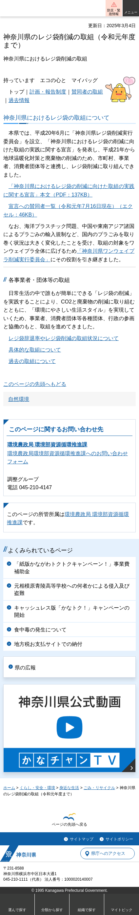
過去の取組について (32, 361)
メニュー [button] (130, 12)
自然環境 (18, 399)
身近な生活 (69, 788)
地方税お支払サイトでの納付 (48, 644)
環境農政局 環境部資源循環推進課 (47, 444)
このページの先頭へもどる (34, 384)
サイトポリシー (119, 839)
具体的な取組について (35, 350)
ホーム (9, 788)
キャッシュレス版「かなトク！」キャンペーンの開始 (71, 611)
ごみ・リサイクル (99, 788)
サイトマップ (81, 839)
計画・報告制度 (48, 92)
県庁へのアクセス (108, 853)
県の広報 (25, 667)
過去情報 (19, 100)
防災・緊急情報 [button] (113, 12)
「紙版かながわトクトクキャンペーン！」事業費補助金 (71, 567)
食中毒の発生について (40, 629)
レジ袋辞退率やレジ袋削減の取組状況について (64, 338)
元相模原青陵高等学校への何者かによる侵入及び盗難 (71, 589)
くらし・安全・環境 (37, 788)
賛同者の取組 (87, 92)
